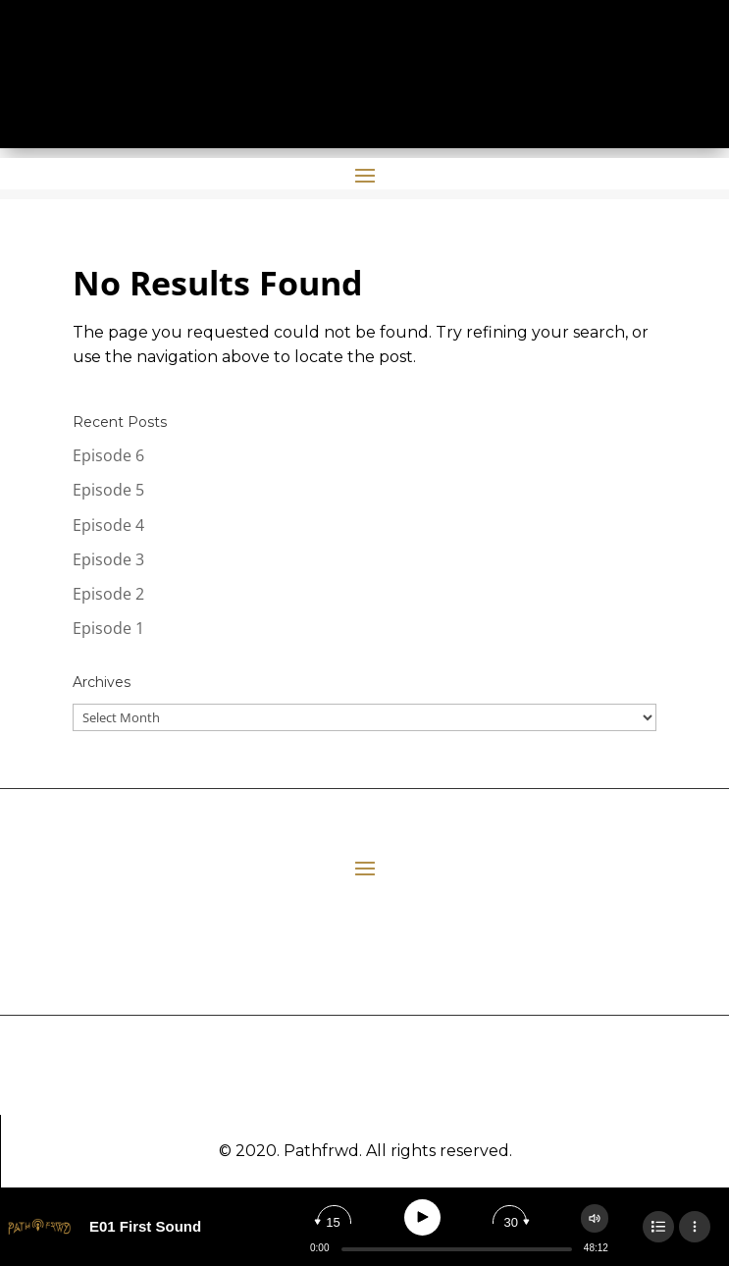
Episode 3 (108, 559)
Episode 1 (108, 628)
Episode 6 (108, 455)
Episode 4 (108, 525)
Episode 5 (108, 490)
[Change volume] (594, 1218)
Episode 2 (108, 594)
